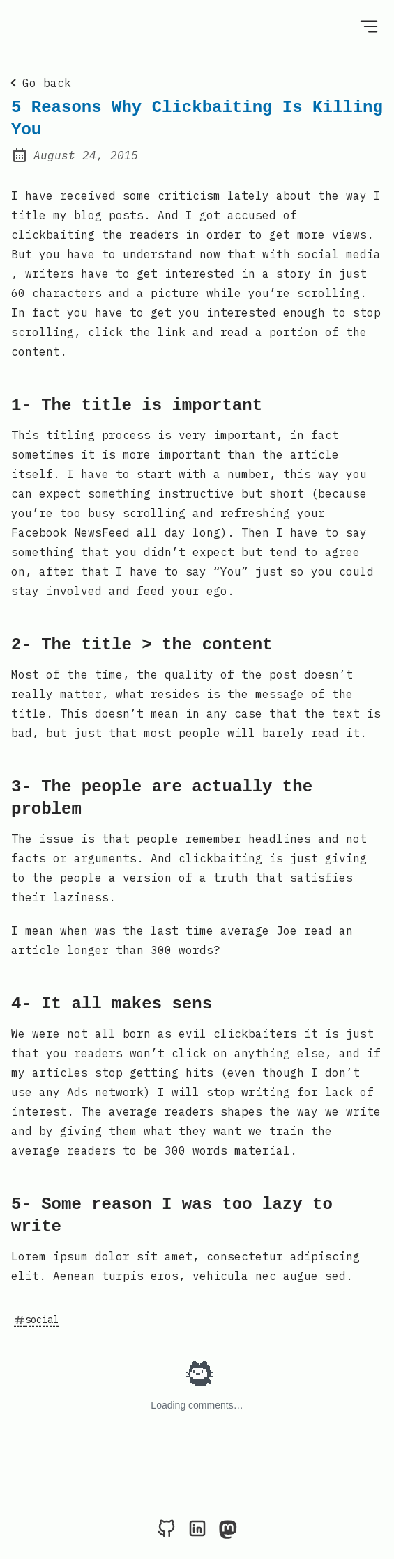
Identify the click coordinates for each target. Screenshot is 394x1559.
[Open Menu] (369, 25)
